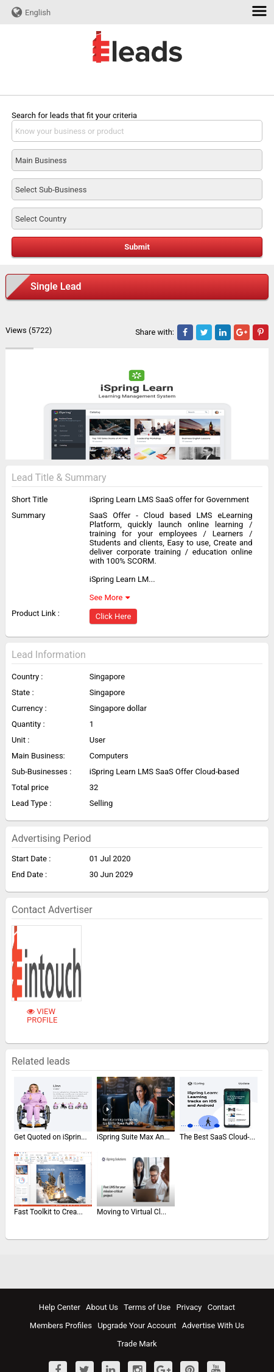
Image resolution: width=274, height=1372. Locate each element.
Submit (137, 246)
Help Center (59, 1307)
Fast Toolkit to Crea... (48, 1212)
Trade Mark (136, 1343)
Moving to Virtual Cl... (131, 1212)
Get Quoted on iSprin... (50, 1137)
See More (106, 597)
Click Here (114, 616)
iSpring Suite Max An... (133, 1137)
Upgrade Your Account (136, 1325)
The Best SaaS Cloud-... (217, 1137)
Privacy (189, 1307)
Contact (221, 1307)
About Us (102, 1307)
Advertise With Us (213, 1325)
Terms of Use (147, 1307)
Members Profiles (61, 1325)
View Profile (42, 1015)
